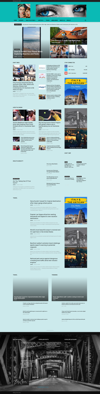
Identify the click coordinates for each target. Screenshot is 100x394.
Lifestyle (53, 53)
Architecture (67, 176)
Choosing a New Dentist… (52, 163)
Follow (85, 69)
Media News (79, 162)
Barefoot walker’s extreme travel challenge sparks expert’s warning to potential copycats (45, 245)
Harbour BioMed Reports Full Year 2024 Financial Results (73, 319)
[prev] (83, 24)
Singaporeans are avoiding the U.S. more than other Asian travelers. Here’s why (69, 165)
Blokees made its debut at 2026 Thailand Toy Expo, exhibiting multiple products (54, 97)
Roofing (53, 38)
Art (13, 80)
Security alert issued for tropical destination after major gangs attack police (29, 297)
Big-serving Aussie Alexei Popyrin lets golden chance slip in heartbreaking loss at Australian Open (49, 125)
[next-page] (16, 102)
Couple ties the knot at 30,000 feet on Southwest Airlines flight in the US (54, 147)
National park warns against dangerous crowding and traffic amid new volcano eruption (44, 260)
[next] (85, 24)
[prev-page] (14, 102)
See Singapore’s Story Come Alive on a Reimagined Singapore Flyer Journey (81, 180)
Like (86, 66)
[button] (85, 20)
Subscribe (85, 73)
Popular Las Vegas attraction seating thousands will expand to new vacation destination (43, 216)
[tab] (50, 333)
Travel (66, 162)
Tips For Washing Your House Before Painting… (70, 179)
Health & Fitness (16, 178)
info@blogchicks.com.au (43, 387)
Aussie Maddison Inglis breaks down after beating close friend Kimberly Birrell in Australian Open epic (24, 125)
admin (14, 91)
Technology (17, 49)
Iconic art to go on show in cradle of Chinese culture (82, 165)
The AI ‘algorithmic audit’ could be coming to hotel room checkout (68, 297)
